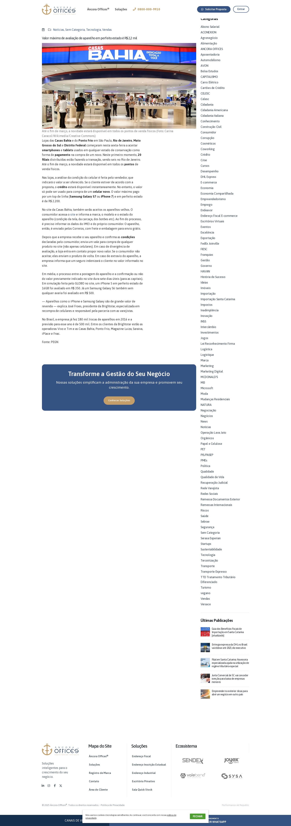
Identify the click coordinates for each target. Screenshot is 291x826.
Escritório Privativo (143, 781)
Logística (206, 353)
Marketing (207, 370)
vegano (205, 597)
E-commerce (209, 186)
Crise (204, 164)
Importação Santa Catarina (218, 303)
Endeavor (207, 214)
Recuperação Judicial (214, 487)
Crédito (205, 159)
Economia (207, 192)
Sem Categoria (75, 29)
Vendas (107, 29)
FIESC (204, 253)
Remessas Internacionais (216, 509)
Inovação (206, 320)
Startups (206, 548)
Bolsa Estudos (209, 75)
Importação (208, 298)
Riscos (205, 515)
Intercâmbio (208, 331)
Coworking (208, 153)
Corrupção (207, 142)
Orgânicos (207, 442)
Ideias (204, 287)
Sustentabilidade (211, 553)
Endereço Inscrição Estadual (149, 764)
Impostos (206, 309)
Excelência (207, 237)
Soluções (121, 9)
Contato (94, 781)
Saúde (204, 520)
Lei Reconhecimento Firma (218, 348)
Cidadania (207, 109)
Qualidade (207, 476)
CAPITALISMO (209, 81)
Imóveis (205, 292)
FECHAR (197, 816)
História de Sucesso (213, 281)
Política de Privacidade (113, 805)
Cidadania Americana (214, 114)
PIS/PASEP (207, 459)
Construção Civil (211, 131)
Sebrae (205, 526)
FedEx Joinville (210, 248)
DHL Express (208, 181)
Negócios (207, 420)
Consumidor (208, 136)
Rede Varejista (210, 492)
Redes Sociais (209, 498)
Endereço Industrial (144, 773)
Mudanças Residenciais (215, 403)
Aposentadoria (210, 59)
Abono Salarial (210, 31)
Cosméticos (208, 148)
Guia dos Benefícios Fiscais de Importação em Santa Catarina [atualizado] (228, 636)
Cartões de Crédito (213, 92)
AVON (204, 70)
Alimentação (209, 47)
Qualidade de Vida (212, 481)
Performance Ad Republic (235, 805)
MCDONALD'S (209, 381)
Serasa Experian (211, 542)
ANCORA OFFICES (212, 53)
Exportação (208, 242)
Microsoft (207, 392)
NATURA (206, 409)
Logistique (207, 359)
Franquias (207, 259)
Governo (206, 270)
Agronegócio (209, 42)
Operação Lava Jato (213, 437)
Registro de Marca (100, 773)
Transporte (208, 570)
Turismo (206, 592)
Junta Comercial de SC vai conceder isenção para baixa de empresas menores (230, 683)
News (204, 426)
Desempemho (210, 175)
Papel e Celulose (211, 448)
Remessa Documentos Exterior (220, 503)
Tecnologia (93, 29)
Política (205, 470)
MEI (203, 387)
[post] (205, 636)
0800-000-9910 (146, 9)
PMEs (204, 464)
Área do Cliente (98, 789)
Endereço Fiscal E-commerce (219, 220)
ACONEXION (208, 36)
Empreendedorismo (213, 203)
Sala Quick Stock (142, 789)
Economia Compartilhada (217, 198)
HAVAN (205, 275)
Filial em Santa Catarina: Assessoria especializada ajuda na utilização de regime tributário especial (230, 667)
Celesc (205, 103)
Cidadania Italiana (212, 120)
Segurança (207, 531)
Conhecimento (210, 125)
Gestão (205, 264)
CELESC (205, 98)
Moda (204, 398)
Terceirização (209, 565)
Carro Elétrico (209, 86)
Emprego (206, 209)
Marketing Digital (212, 376)
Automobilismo (210, 64)
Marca (205, 364)
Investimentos (210, 337)
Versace (206, 608)
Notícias (58, 29)
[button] (213, 9)
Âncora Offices (98, 9)
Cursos (205, 170)
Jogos (204, 342)
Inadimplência (210, 314)
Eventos (206, 231)
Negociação (208, 414)
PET (203, 453)
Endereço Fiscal (141, 756)
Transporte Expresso (214, 576)
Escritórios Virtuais (212, 225)
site (72, 214)
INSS (203, 325)
